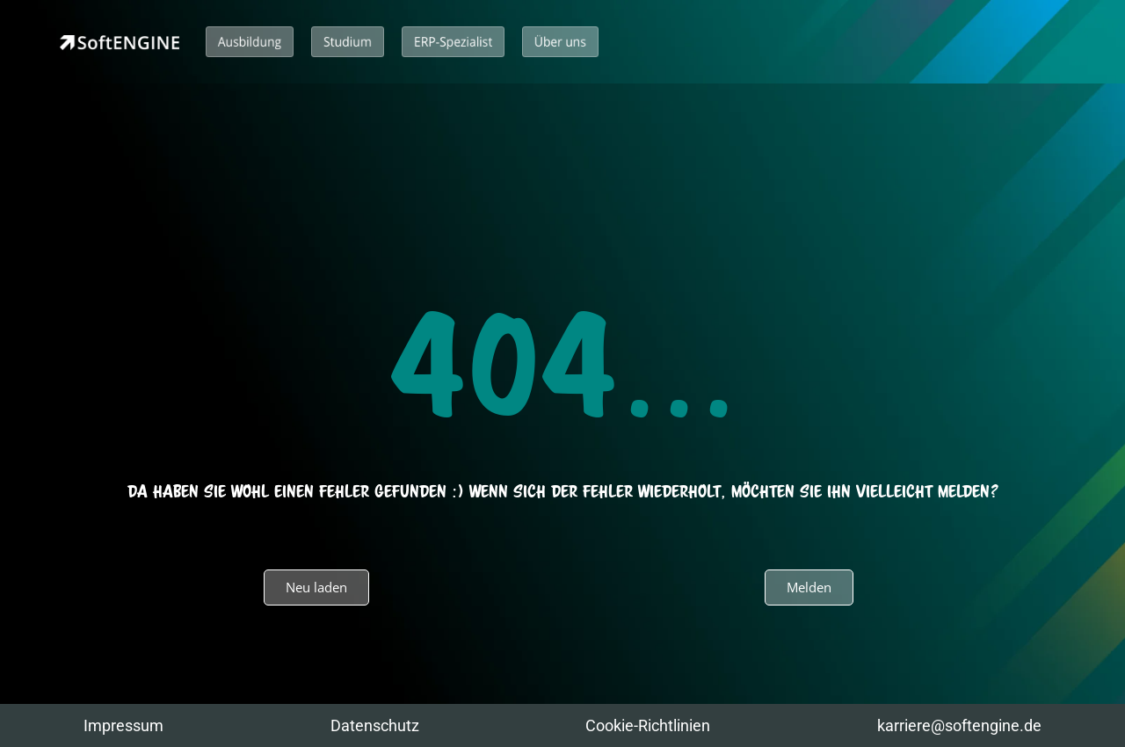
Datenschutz (374, 725)
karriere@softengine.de (959, 725)
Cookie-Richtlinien (647, 725)
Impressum (123, 725)
